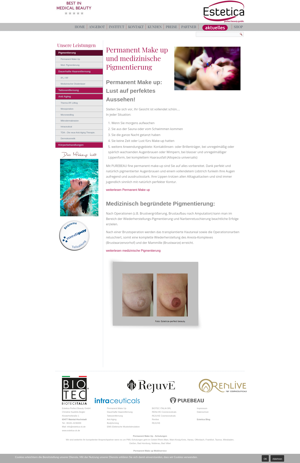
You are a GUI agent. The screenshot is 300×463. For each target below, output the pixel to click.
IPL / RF (64, 78)
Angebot (97, 26)
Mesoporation (67, 109)
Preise (171, 26)
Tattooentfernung (68, 90)
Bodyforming (113, 423)
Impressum (202, 408)
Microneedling (67, 115)
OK (265, 459)
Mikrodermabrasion (70, 121)
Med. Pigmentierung (70, 65)
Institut (116, 26)
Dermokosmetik (68, 138)
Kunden (155, 26)
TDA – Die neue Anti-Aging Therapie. (78, 132)
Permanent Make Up (70, 59)
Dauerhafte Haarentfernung (74, 71)
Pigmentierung (67, 52)
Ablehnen (277, 459)
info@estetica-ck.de (76, 427)
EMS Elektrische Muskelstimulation (123, 427)
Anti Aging (64, 96)
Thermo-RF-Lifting (69, 103)
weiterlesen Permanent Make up (128, 189)
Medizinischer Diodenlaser (73, 84)
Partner (188, 26)
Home (80, 26)
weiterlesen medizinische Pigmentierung (133, 250)
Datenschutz (203, 412)
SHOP (238, 26)
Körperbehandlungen (70, 144)
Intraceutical (66, 126)
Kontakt (136, 26)
